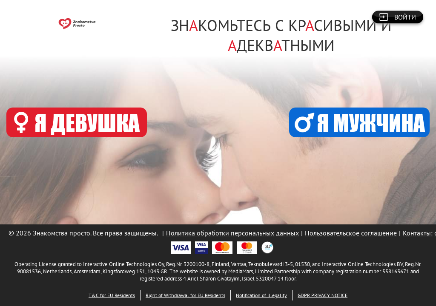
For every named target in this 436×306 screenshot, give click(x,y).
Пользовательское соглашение (351, 233)
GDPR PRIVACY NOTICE (322, 295)
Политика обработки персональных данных (232, 233)
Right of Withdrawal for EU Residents (185, 295)
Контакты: (418, 233)
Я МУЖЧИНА (359, 122)
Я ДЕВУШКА (77, 122)
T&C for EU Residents (112, 295)
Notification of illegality (261, 295)
